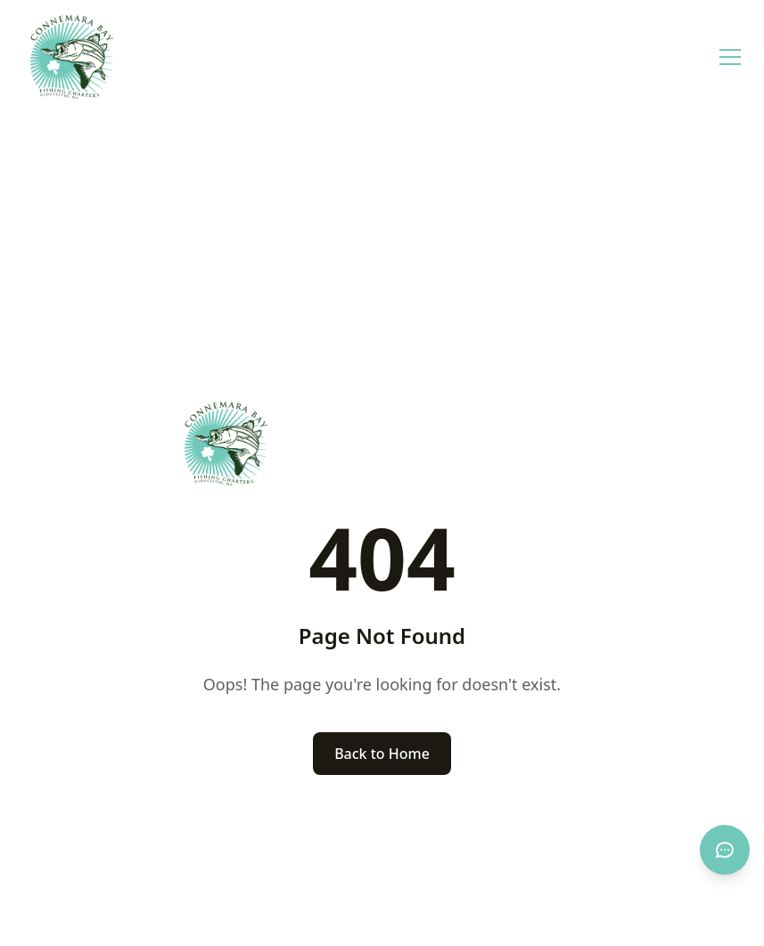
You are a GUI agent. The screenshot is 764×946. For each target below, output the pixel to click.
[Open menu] (730, 57)
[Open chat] (725, 850)
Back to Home (382, 753)
